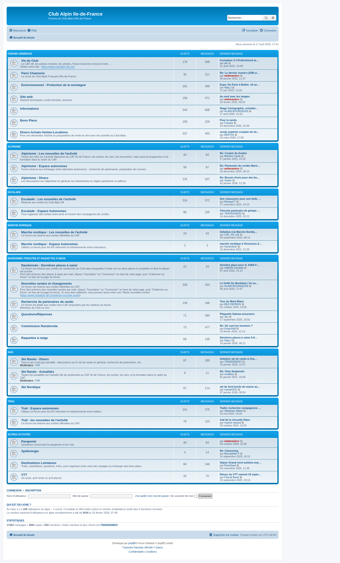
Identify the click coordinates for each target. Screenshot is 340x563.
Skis (10, 352)
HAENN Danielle (233, 267)
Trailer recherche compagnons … (240, 408)
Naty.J (227, 87)
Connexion (14, 490)
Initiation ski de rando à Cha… (238, 358)
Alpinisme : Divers (34, 178)
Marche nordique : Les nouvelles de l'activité (54, 232)
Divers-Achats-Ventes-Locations (44, 132)
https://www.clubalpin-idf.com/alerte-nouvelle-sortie (50, 295)
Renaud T (230, 201)
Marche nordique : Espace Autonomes (49, 244)
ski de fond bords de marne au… (240, 386)
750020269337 (233, 361)
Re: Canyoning (229, 450)
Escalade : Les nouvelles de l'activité (48, 199)
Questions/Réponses (36, 314)
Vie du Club (29, 60)
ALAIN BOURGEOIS (236, 111)
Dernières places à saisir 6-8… (238, 337)
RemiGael (230, 465)
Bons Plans (28, 120)
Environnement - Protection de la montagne (53, 85)
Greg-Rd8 (230, 328)
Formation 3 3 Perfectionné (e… (239, 60)
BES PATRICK (232, 304)
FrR (37, 365)
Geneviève (230, 246)
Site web (26, 97)
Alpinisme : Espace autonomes (44, 166)
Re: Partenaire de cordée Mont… (240, 165)
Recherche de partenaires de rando (47, 301)
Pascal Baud (231, 477)
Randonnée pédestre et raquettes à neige (37, 258)
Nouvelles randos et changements (46, 283)
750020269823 (109, 525)
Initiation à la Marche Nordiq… (238, 231)
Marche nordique (20, 225)
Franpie (228, 122)
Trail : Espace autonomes (40, 408)
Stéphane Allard (233, 410)
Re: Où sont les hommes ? (236, 325)
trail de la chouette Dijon (235, 419)
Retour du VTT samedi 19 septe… (240, 474)
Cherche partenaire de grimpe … (240, 210)
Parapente (28, 441)
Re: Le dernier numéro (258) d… (239, 72)
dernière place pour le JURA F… (239, 265)
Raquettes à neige (34, 338)
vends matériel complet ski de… (239, 131)
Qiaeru (159, 547)
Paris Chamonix (33, 73)
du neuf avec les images (235, 96)
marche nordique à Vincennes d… (241, 243)
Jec (226, 316)
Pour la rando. (228, 120)
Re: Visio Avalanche (232, 371)
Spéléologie (30, 451)
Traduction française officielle (137, 547)
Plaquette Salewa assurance (237, 313)
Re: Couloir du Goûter (233, 153)
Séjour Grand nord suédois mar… (240, 462)
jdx (226, 63)
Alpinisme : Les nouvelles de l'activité (49, 153)
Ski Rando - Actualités (37, 371)
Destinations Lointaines (38, 463)
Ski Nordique (30, 387)
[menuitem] (32, 30)
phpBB (131, 543)
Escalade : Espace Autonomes (43, 211)
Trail (11, 401)
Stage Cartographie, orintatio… (239, 108)
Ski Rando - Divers (35, 359)
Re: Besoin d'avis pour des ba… (239, 177)
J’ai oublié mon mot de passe (152, 495)
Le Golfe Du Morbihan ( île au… (239, 283)
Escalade (14, 192)
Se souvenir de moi (184, 495)
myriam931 (230, 389)
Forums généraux (20, 53)
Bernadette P (231, 453)
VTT (24, 474)
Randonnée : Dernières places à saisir (49, 265)
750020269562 (233, 213)
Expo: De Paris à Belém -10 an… (240, 84)
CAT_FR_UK (231, 234)
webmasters (231, 75)
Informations (29, 108)
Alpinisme (14, 146)
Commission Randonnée (39, 326)
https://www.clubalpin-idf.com (58, 66)
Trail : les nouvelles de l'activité (44, 420)
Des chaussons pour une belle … (240, 198)
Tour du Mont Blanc (232, 301)
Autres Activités (19, 434)
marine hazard (232, 422)
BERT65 (229, 134)
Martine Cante (232, 156)
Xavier (228, 180)
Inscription (33, 490)
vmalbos (229, 374)
